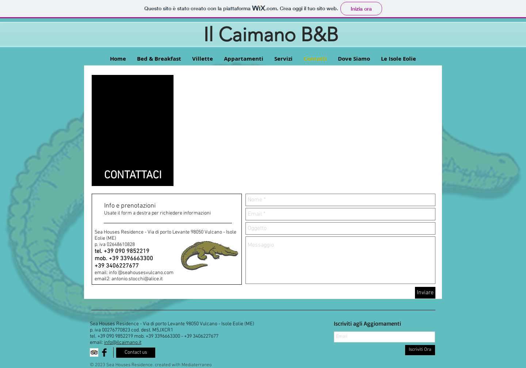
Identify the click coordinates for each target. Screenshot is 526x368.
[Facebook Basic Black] (104, 352)
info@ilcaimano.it (122, 342)
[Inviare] (425, 293)
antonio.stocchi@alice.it (137, 279)
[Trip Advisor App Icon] (94, 352)
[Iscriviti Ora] (420, 350)
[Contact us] (135, 353)
